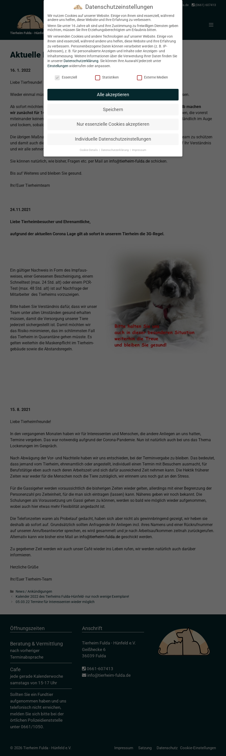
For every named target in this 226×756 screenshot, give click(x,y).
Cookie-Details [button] (89, 146)
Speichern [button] (113, 105)
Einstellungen (57, 62)
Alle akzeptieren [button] (113, 90)
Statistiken (107, 73)
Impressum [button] (139, 146)
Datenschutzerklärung (81, 57)
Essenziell (66, 73)
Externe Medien (152, 73)
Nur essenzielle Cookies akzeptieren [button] (113, 120)
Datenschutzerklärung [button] (115, 146)
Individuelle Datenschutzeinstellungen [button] (113, 135)
